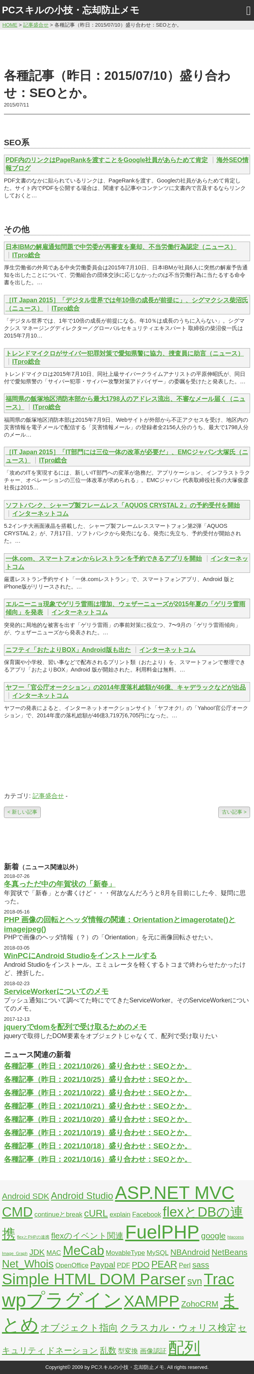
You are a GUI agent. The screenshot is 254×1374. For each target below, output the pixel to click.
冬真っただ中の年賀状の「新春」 (60, 884)
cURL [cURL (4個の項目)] (96, 1213)
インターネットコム (40, 513)
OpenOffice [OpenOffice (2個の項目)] (72, 1265)
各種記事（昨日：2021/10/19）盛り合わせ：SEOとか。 (98, 1132)
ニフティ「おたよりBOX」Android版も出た (68, 649)
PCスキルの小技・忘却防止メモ (71, 10)
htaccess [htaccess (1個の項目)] (235, 1237)
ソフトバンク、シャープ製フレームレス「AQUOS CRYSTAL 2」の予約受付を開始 (122, 505)
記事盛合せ (48, 796)
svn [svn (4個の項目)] (194, 1281)
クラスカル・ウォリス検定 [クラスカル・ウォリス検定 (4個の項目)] (178, 1327)
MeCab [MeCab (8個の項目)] (83, 1250)
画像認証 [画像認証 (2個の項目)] (153, 1351)
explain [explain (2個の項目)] (120, 1214)
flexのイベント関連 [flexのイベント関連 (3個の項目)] (87, 1235)
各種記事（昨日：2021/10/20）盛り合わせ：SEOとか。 (98, 1119)
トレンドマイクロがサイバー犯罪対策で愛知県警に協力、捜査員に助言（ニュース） (124, 353)
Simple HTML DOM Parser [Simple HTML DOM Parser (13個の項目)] (93, 1278)
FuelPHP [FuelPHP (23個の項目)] (162, 1232)
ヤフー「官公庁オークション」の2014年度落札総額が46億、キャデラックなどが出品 (125, 687)
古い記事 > (234, 812)
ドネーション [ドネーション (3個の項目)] (72, 1350)
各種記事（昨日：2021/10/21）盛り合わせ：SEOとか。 (98, 1106)
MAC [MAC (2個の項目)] (53, 1253)
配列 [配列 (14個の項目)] (184, 1348)
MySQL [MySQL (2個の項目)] (158, 1253)
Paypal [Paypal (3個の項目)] (102, 1264)
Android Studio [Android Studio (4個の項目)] (82, 1195)
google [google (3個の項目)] (213, 1235)
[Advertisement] (127, 48)
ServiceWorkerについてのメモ (56, 991)
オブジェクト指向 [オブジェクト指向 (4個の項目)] (79, 1327)
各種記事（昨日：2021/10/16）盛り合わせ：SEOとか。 (98, 1159)
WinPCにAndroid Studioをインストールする (80, 956)
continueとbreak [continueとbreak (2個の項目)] (58, 1214)
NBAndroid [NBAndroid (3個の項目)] (190, 1252)
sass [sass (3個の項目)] (200, 1264)
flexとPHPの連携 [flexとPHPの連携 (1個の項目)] (33, 1237)
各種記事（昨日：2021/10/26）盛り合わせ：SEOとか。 (98, 1066)
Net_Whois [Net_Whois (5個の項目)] (28, 1264)
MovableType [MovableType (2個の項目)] (125, 1253)
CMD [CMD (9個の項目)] (17, 1211)
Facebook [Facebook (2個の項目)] (146, 1214)
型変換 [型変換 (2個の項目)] (128, 1351)
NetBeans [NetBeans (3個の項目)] (229, 1252)
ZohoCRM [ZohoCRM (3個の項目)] (199, 1303)
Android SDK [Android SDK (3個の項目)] (25, 1196)
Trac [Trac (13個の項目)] (219, 1278)
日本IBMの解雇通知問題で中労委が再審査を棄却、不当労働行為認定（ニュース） (120, 247)
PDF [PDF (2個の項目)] (123, 1265)
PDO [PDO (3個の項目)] (140, 1264)
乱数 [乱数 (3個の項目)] (108, 1350)
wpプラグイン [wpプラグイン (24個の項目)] (62, 1300)
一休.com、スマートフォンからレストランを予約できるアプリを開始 (103, 558)
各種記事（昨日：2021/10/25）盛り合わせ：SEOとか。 (98, 1079)
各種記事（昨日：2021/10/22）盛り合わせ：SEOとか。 (98, 1093)
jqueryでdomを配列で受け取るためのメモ (75, 1027)
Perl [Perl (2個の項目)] (184, 1265)
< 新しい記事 (22, 812)
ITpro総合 (26, 255)
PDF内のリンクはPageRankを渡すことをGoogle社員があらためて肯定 (106, 160)
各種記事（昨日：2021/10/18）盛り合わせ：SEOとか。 (98, 1146)
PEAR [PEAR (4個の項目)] (164, 1264)
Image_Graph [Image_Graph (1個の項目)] (14, 1253)
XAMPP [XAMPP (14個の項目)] (152, 1301)
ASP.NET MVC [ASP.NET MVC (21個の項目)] (174, 1193)
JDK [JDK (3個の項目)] (37, 1252)
